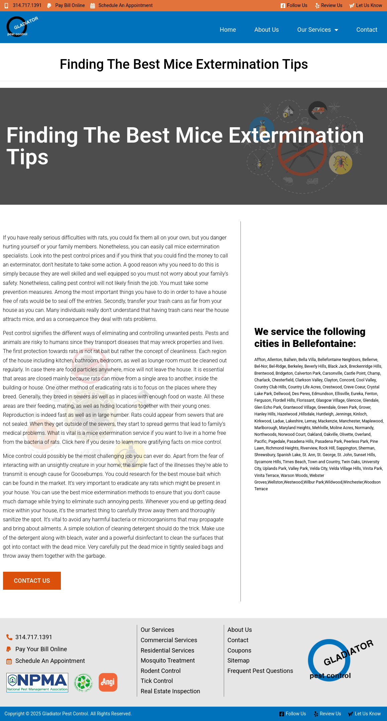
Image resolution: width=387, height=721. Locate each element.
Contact (367, 29)
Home (228, 29)
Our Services (317, 29)
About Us (266, 29)
